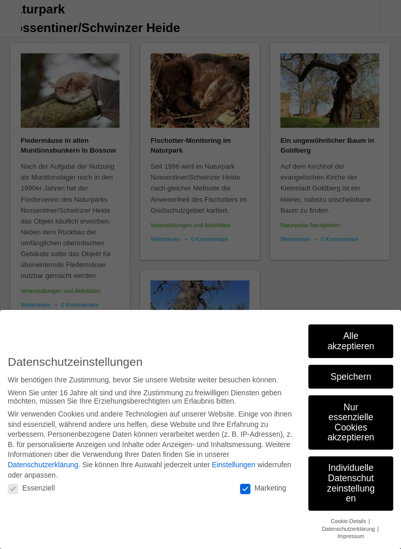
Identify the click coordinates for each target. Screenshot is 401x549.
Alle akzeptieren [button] (351, 336)
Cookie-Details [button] (349, 516)
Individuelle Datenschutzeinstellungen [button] (351, 478)
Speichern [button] (351, 371)
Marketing (263, 483)
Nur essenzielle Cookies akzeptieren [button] (351, 417)
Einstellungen (234, 460)
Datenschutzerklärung (43, 460)
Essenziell (31, 483)
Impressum (350, 531)
